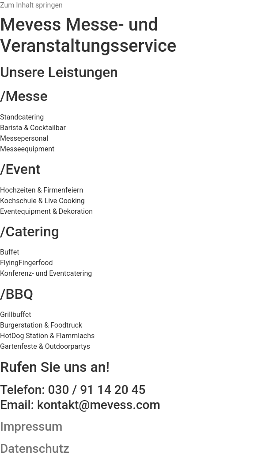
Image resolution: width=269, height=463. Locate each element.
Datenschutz (34, 448)
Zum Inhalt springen (31, 5)
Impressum (31, 426)
